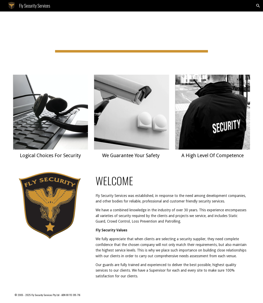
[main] (131, 40)
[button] (258, 6)
